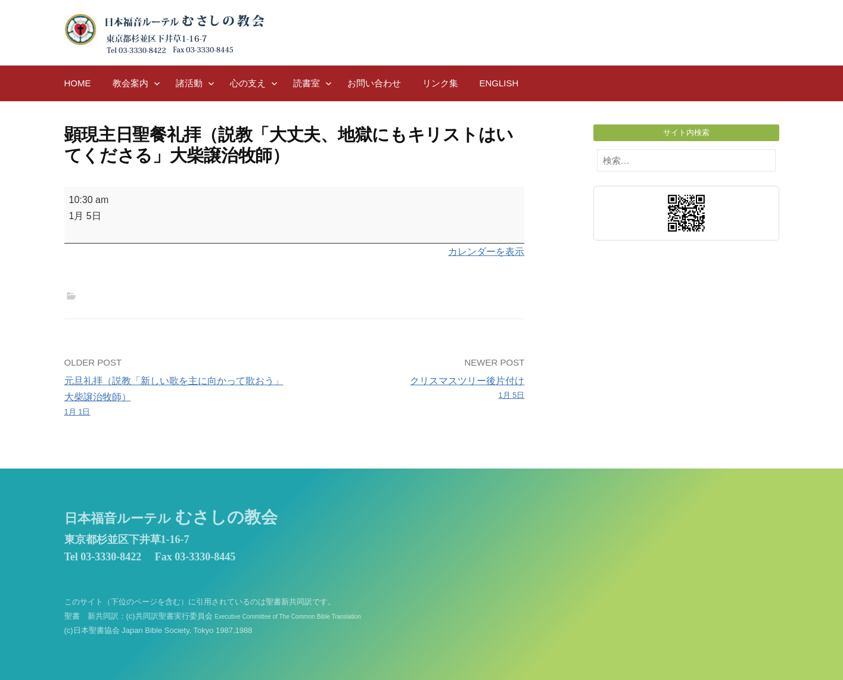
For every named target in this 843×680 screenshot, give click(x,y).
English (499, 83)
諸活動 (189, 83)
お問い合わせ (374, 83)
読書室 (306, 83)
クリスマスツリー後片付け (413, 389)
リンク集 (440, 83)
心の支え (248, 83)
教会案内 (130, 83)
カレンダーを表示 (486, 252)
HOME (77, 83)
